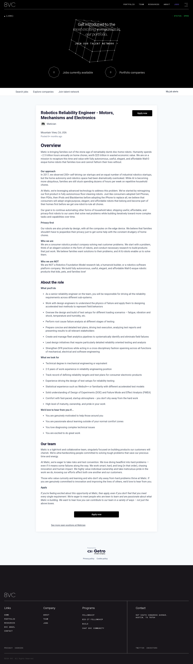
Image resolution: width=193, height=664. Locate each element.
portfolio (9, 618)
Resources (153, 4)
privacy (8, 648)
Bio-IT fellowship (92, 619)
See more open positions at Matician (68, 525)
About (167, 4)
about (46, 614)
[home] (9, 4)
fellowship (88, 614)
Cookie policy (102, 558)
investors (151, 648)
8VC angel (9, 627)
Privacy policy (88, 558)
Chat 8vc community (93, 628)
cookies (19, 648)
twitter (140, 648)
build (85, 623)
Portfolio (129, 4)
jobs (22, 91)
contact (8, 631)
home (6, 614)
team (45, 618)
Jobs (176, 4)
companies (43, 91)
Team (141, 4)
